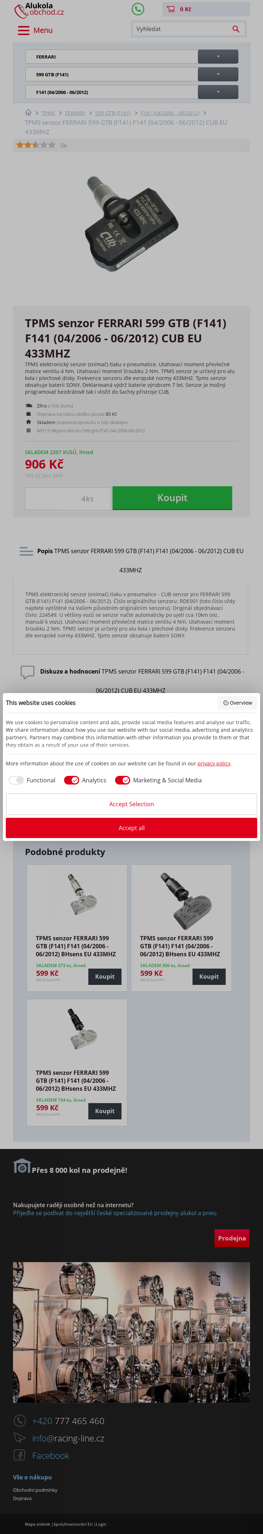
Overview (238, 702)
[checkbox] (30, 780)
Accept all (132, 828)
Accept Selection (131, 804)
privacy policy (214, 763)
